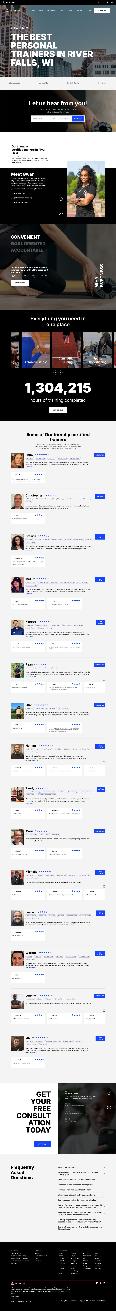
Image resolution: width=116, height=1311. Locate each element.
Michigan (73, 1261)
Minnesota (74, 1263)
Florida (61, 1266)
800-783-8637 (11, 2)
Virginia (97, 1258)
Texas (96, 1253)
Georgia (61, 1268)
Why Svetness (51, 10)
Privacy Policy (65, 1301)
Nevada (73, 1268)
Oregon (85, 1263)
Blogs (61, 10)
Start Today (102, 10)
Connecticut (62, 1263)
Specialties (14, 1263)
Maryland (73, 1256)
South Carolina (87, 1268)
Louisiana (73, 1253)
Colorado (61, 1261)
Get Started (78, 119)
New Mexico (74, 1273)
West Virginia (98, 1266)
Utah (96, 1256)
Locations (79, 10)
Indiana (61, 1276)
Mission (37, 1253)
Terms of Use (74, 1301)
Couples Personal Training (18, 1256)
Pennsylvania (86, 1266)
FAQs (36, 1258)
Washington (98, 1261)
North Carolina (87, 1256)
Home (33, 10)
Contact (89, 10)
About (41, 10)
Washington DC (99, 1263)
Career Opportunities (41, 1256)
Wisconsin (98, 1268)
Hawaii (61, 1271)
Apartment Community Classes (20, 1261)
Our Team (38, 1261)
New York (85, 1253)
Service (70, 10)
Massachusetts (75, 1258)
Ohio (84, 1258)
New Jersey (74, 1271)
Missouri (73, 1266)
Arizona (61, 1256)
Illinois (60, 1273)
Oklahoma (85, 1261)
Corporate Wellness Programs (19, 1258)
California (61, 1258)
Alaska (61, 1253)
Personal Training (16, 1253)
